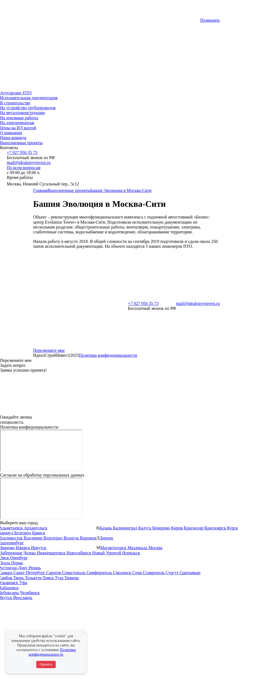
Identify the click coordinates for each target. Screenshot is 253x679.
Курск (232, 528)
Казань (106, 528)
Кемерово (161, 528)
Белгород (23, 532)
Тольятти (34, 577)
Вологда (72, 538)
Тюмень (71, 577)
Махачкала (137, 547)
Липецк (106, 538)
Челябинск (30, 592)
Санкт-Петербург (30, 572)
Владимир (34, 538)
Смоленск (122, 572)
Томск (48, 577)
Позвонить (210, 20)
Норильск (131, 553)
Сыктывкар (190, 572)
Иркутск (38, 547)
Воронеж (88, 538)
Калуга (145, 528)
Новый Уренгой (107, 553)
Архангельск (35, 528)
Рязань (35, 567)
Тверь (19, 577)
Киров (177, 528)
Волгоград (54, 538)
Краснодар (194, 528)
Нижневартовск (52, 553)
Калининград (126, 528)
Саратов (54, 572)
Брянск (38, 532)
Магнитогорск (113, 547)
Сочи (137, 572)
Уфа (23, 582)
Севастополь (74, 572)
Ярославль (22, 597)
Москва (156, 547)
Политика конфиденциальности (108, 355)
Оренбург (19, 557)
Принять (46, 664)
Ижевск (23, 547)
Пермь (17, 563)
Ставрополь (154, 572)
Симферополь (99, 572)
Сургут (173, 572)
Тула (59, 577)
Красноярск (216, 528)
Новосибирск (79, 553)
